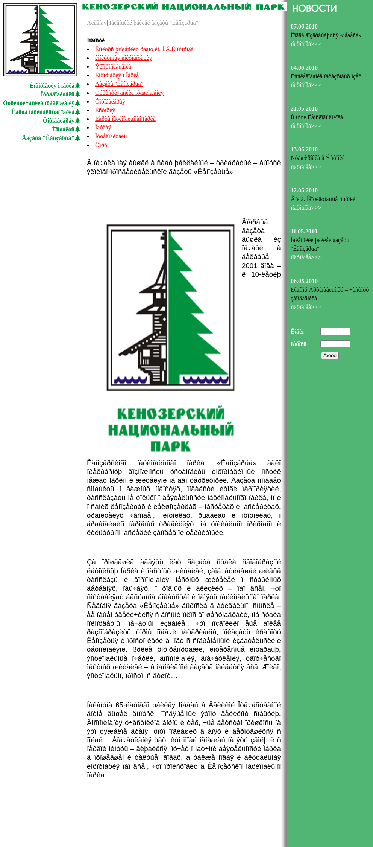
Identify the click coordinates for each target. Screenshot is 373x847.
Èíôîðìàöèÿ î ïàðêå (52, 85)
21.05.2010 (304, 108)
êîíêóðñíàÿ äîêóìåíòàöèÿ (123, 58)
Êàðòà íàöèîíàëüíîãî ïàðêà (42, 112)
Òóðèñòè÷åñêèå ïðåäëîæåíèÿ (39, 103)
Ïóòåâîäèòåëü (58, 94)
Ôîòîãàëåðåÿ (58, 120)
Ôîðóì (102, 145)
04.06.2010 (304, 67)
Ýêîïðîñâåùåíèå (113, 66)
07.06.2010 (304, 26)
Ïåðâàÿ (103, 127)
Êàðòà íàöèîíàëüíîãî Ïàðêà (125, 119)
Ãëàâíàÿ (96, 23)
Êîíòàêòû (63, 129)
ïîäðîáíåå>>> (306, 44)
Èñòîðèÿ (105, 110)
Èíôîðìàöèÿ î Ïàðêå (117, 75)
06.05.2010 (304, 281)
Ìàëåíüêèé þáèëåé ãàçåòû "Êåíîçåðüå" (153, 23)
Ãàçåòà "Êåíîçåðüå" (48, 138)
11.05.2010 (304, 231)
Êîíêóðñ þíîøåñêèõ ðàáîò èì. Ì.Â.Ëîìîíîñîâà (144, 49)
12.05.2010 (304, 190)
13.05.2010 (304, 149)
